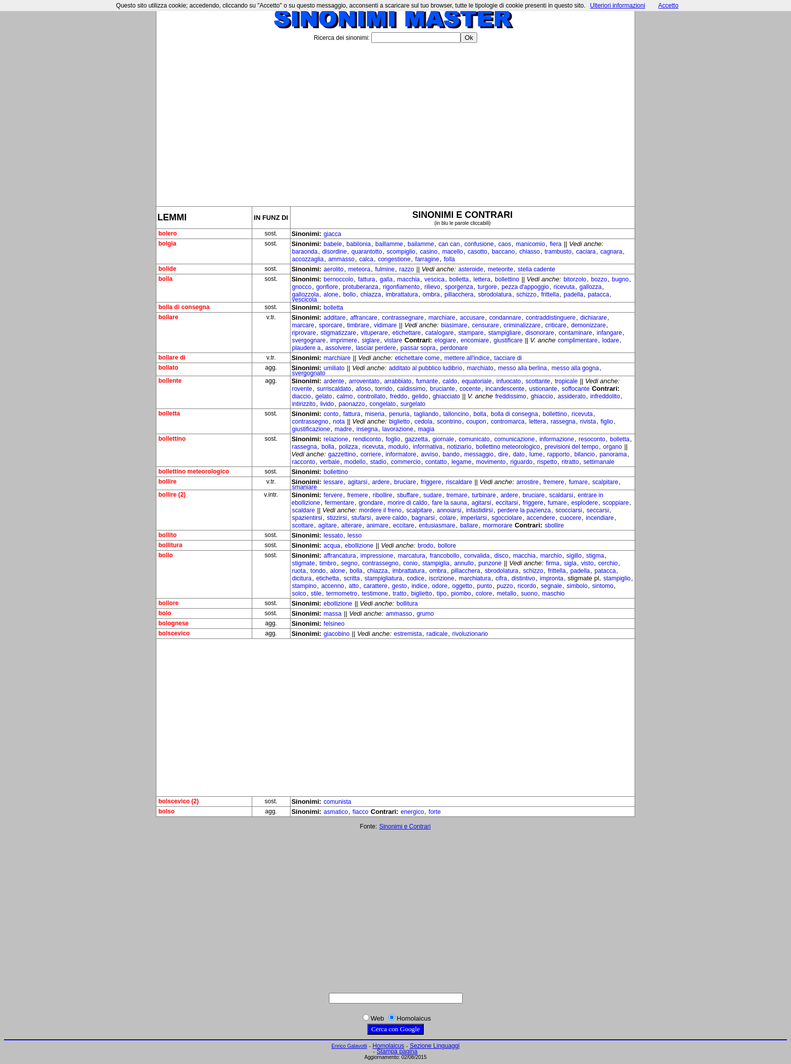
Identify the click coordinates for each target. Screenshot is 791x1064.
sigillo (574, 555)
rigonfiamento (401, 286)
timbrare (358, 325)
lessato (333, 535)
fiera (555, 244)
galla (386, 279)
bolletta (459, 279)
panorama (613, 454)
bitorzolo (574, 279)
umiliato (334, 368)
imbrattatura (401, 294)
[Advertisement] (395, 120)
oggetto (462, 585)
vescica (434, 279)
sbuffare (408, 495)
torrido (383, 388)
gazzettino (342, 454)
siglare (370, 340)
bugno (620, 279)
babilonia (359, 244)
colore (484, 593)
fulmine (384, 269)
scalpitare (605, 482)
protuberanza (360, 286)
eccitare (403, 525)
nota (339, 421)
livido (327, 403)
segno (349, 563)
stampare (470, 332)
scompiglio (401, 251)
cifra (501, 578)
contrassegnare (403, 317)
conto (331, 414)
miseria (374, 414)
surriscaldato (334, 388)
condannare (505, 317)
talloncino (456, 414)
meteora (359, 269)
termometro (341, 593)
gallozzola (305, 294)
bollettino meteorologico (508, 446)
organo (612, 446)
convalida (477, 555)
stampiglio (617, 578)
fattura (366, 279)
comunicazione (514, 439)
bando (451, 454)
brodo (425, 545)
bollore (447, 545)
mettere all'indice (467, 358)
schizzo (527, 294)
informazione (556, 439)
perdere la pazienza (523, 510)
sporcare (331, 325)
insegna (367, 429)
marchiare (441, 317)
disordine (334, 251)
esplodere (584, 502)
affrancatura (340, 555)
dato (519, 454)
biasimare (454, 325)
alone (330, 294)
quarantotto (367, 251)
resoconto (592, 439)
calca (366, 259)
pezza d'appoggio (525, 286)
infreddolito (605, 396)
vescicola (304, 299)
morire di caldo (407, 502)
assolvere (338, 347)
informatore (400, 454)
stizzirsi (337, 517)
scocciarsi (568, 510)
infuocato (508, 381)
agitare (327, 525)
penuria (399, 414)
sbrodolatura (495, 294)
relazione (336, 439)
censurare (485, 325)
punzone (489, 563)
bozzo (599, 279)
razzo (406, 269)
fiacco (360, 811)
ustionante (543, 388)
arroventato (364, 381)
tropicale (566, 381)
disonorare (540, 332)
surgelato (413, 403)
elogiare (445, 340)
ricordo (527, 585)
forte (435, 811)
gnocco (302, 286)
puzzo (505, 585)
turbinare (484, 495)
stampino (304, 585)
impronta (551, 578)
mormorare (498, 525)
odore (439, 585)
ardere (380, 482)
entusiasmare (437, 525)
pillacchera (458, 294)
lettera (481, 279)
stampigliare (504, 332)
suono (529, 593)
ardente (334, 381)
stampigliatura (383, 578)
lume (535, 454)
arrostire (528, 482)
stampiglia (435, 563)
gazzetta (416, 439)
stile (316, 593)
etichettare (406, 332)
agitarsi (357, 482)
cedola (423, 421)
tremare (456, 495)
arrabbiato (397, 381)
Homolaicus (389, 1045)
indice (419, 585)
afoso (363, 388)
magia (426, 429)
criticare (556, 325)
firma (552, 563)
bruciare (405, 482)
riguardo (521, 461)
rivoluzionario (470, 633)
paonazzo (351, 403)
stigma (595, 555)
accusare (472, 317)
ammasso (341, 259)
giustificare (508, 340)
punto (484, 585)
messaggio (478, 454)
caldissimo (411, 388)
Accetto (668, 5)
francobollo (445, 555)
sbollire (554, 525)
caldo (449, 381)
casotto (477, 251)
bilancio (584, 454)
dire (503, 454)
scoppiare (615, 502)
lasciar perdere (376, 347)
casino (428, 251)
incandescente (504, 388)
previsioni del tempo (572, 446)
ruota (299, 570)
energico (412, 811)
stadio (378, 461)
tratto (399, 593)
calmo (344, 396)
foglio (393, 439)
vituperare (374, 332)
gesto (399, 585)
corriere (370, 454)
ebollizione (359, 545)
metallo (507, 593)
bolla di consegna (514, 414)
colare (447, 517)
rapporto (558, 454)
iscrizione (441, 578)
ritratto (570, 461)
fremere (553, 482)
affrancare (363, 317)
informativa (427, 446)
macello (452, 251)
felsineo (334, 623)
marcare (303, 325)
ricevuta (564, 286)
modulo (398, 446)
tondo (317, 570)
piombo (461, 593)
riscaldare (459, 482)
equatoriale (476, 381)
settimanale (599, 461)
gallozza (590, 286)
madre (343, 429)
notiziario (459, 446)
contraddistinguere (551, 317)
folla (449, 259)
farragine (427, 259)
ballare (469, 525)
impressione (377, 555)
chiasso (530, 251)
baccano (503, 251)
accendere (541, 517)
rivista (588, 421)
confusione (479, 244)
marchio (551, 555)
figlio (607, 421)
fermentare (339, 502)
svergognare (309, 340)
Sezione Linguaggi (435, 1045)
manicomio (530, 244)
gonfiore (327, 286)
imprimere (343, 340)
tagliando (426, 414)
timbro (327, 563)
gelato (323, 396)
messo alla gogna (575, 368)
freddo (398, 396)
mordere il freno (380, 510)
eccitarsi (507, 502)
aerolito (334, 269)
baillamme (389, 244)
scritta (352, 578)
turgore (487, 286)
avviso (429, 454)
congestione (394, 259)
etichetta (327, 578)
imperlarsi (474, 517)
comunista (338, 801)
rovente (302, 388)
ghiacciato (446, 396)
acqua (332, 545)
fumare (578, 482)
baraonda (305, 251)
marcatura (411, 555)
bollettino (507, 279)
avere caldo (391, 517)
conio (410, 563)
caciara (586, 251)
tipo (441, 593)
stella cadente (536, 269)
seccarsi (598, 510)
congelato (383, 403)
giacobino (337, 633)
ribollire (382, 495)
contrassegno (310, 421)
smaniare (304, 487)
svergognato (308, 373)
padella (573, 294)
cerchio (608, 563)
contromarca (508, 421)
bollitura (407, 603)
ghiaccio (542, 396)
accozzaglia (308, 259)
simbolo (577, 585)
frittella (550, 294)
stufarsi (361, 517)
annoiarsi (449, 510)
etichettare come (417, 358)
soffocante (575, 388)
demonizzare (588, 325)
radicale (436, 633)
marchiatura (475, 578)
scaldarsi (561, 495)
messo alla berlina (522, 368)
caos (504, 244)
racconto (303, 461)
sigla (570, 563)
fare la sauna (449, 502)
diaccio (301, 396)
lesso (355, 535)
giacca (333, 234)
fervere (333, 495)
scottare (303, 525)
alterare (352, 525)
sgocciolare (506, 517)
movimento (491, 461)
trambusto (557, 251)
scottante (538, 381)
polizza (348, 446)
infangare (609, 332)
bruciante (442, 388)
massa (333, 613)
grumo (425, 613)
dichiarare (593, 317)
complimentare (578, 340)
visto (587, 563)
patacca (598, 294)
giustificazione (311, 429)
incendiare (599, 517)
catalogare (439, 332)
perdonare (454, 347)
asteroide (470, 269)
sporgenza (459, 286)
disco (501, 555)
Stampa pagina (397, 1051)
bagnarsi (423, 517)
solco (299, 593)
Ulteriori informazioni (617, 5)
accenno (332, 585)
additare (335, 317)
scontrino (449, 421)
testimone (375, 593)
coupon (476, 421)
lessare (334, 482)
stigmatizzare (338, 332)
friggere (431, 482)
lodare (610, 340)
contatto (436, 461)
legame (461, 461)
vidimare (385, 325)
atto (354, 585)
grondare (371, 502)
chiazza (371, 294)
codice (415, 578)
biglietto (399, 421)
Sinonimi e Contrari (405, 826)
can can (449, 244)
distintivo (523, 578)
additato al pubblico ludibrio (425, 368)
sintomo (602, 585)
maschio (553, 593)
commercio (406, 461)
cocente (470, 388)
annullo (464, 563)
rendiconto (367, 439)
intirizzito (304, 403)
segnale (551, 585)
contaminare (575, 332)
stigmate (303, 563)
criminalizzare (521, 325)
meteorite (500, 269)
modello (355, 461)
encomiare (475, 340)
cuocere (570, 517)
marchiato (480, 368)
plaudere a (306, 347)
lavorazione (397, 429)
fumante (427, 381)
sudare (432, 495)
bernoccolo (339, 279)
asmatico (336, 811)
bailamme (421, 244)
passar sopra (418, 347)
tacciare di (508, 358)
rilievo (432, 286)
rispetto (547, 461)
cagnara (611, 251)
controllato (371, 396)
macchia (408, 279)
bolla (479, 414)
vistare (393, 340)
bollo (349, 294)
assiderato (571, 396)
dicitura (302, 578)
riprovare (304, 332)
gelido (420, 396)
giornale (443, 439)
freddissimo (510, 396)
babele (333, 244)
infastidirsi (479, 510)
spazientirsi (307, 517)
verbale (330, 461)
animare (377, 525)
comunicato (474, 439)
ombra (431, 294)
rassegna (562, 421)
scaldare (303, 510)
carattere (375, 585)
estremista (408, 633)
